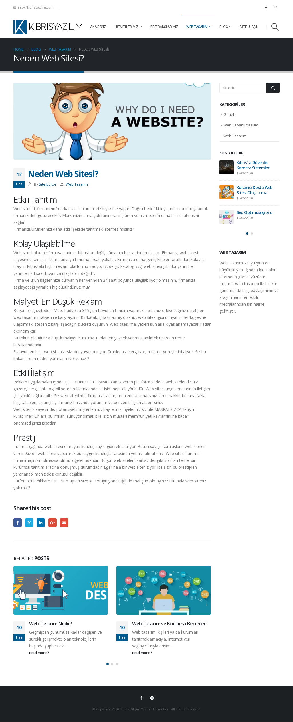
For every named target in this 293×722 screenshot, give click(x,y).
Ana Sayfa (98, 27)
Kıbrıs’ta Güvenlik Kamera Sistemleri (253, 165)
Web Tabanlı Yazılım (240, 125)
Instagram (152, 698)
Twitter (29, 522)
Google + (52, 522)
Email (64, 522)
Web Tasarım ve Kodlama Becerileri (169, 623)
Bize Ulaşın (249, 27)
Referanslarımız (164, 27)
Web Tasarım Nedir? (50, 623)
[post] (226, 167)
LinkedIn (41, 522)
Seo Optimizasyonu (254, 212)
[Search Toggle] (275, 27)
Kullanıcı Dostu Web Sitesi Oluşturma (255, 190)
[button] (107, 664)
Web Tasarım (197, 27)
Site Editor (47, 184)
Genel (228, 114)
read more (39, 652)
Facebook (17, 522)
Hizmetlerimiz (126, 27)
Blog (223, 27)
